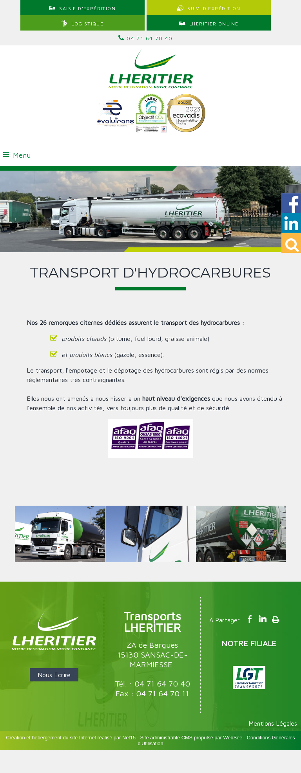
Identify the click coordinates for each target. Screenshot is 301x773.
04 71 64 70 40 (145, 37)
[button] (291, 243)
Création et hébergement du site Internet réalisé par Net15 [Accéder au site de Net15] (71, 738)
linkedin (262, 619)
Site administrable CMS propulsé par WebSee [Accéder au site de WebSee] (191, 738)
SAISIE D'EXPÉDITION (87, 8)
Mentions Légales (272, 723)
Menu (22, 155)
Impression (276, 618)
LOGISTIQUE (87, 24)
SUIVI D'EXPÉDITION (213, 8)
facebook (250, 619)
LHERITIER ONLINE (213, 24)
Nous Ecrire (54, 674)
